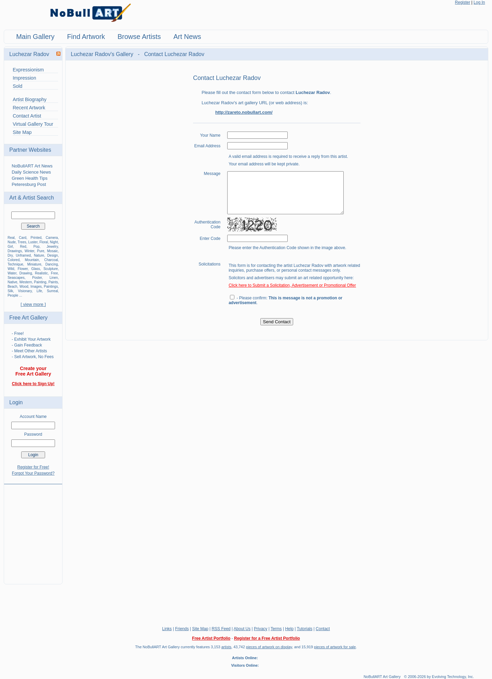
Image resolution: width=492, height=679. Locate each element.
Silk (10, 291)
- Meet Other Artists (29, 351)
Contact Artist (27, 116)
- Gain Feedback (27, 345)
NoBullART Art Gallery (382, 677)
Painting (40, 282)
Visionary (25, 291)
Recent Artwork (29, 107)
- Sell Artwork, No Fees (33, 356)
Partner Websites (30, 150)
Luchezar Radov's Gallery (103, 54)
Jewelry (52, 246)
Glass (35, 269)
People (13, 295)
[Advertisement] (33, 530)
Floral (43, 242)
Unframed (23, 255)
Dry (10, 255)
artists (226, 647)
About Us (242, 628)
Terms (276, 628)
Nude (12, 242)
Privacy (260, 628)
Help (289, 628)
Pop (36, 246)
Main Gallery (35, 36)
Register (462, 2)
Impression (24, 78)
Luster (32, 242)
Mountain (32, 260)
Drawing (25, 273)
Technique (15, 264)
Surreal (52, 291)
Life (39, 291)
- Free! (18, 333)
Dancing (51, 264)
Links (167, 628)
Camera (52, 238)
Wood (23, 286)
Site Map (22, 132)
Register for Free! (33, 467)
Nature (39, 255)
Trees (22, 242)
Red (23, 246)
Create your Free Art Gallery (33, 371)
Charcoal (51, 260)
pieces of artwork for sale (335, 647)
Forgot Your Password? (33, 473)
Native (12, 282)
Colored (13, 260)
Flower (23, 269)
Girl (10, 246)
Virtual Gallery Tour (33, 124)
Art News (187, 36)
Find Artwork (86, 36)
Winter (29, 251)
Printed (36, 238)
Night (54, 242)
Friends (182, 628)
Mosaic (52, 251)
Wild (11, 269)
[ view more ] (33, 304)
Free (54, 273)
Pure (40, 251)
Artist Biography (29, 99)
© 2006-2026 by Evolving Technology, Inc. (439, 677)
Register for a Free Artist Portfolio (267, 638)
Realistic (41, 273)
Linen (54, 278)
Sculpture (50, 269)
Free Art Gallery (28, 318)
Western (25, 282)
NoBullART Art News (32, 165)
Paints (53, 282)
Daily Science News (31, 172)
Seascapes (16, 278)
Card (22, 238)
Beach (12, 286)
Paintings (51, 286)
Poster (37, 278)
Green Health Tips (29, 178)
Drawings (15, 251)
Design (52, 255)
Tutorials (305, 628)
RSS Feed (220, 628)
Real (11, 238)
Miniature (34, 264)
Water (12, 273)
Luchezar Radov (29, 54)
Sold (17, 86)
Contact (323, 628)
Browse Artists (139, 36)
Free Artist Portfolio (211, 638)
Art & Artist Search (31, 198)
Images (36, 286)
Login (16, 402)
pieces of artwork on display (269, 647)
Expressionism (28, 69)
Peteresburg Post (29, 184)
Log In (479, 2)
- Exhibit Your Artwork (31, 339)
